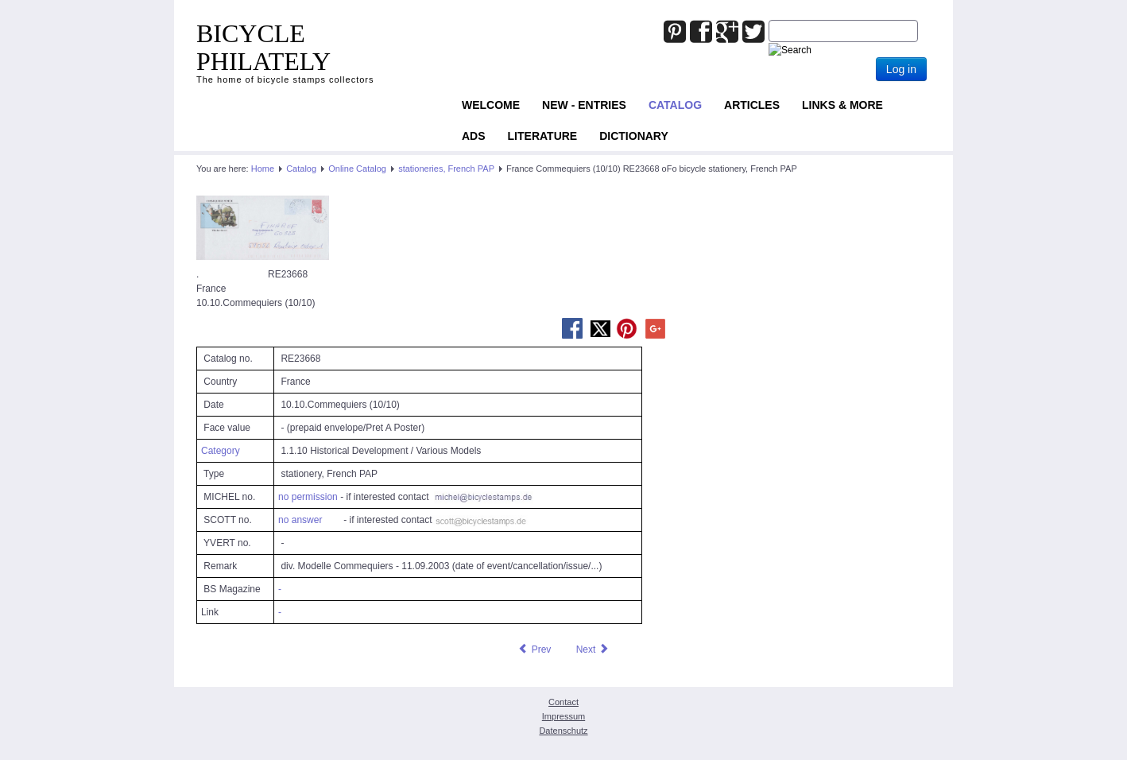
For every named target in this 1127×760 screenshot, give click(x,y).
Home (262, 168)
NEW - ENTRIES (584, 105)
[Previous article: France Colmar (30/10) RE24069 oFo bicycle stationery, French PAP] (534, 649)
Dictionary (633, 136)
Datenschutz (563, 730)
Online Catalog (357, 168)
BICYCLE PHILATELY (263, 47)
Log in (901, 69)
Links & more (842, 105)
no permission (308, 496)
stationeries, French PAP (446, 168)
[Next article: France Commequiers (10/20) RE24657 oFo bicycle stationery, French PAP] (593, 649)
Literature (543, 136)
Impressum (563, 716)
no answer (300, 519)
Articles (752, 105)
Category (220, 450)
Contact (563, 702)
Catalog (675, 105)
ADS (474, 136)
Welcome (491, 105)
